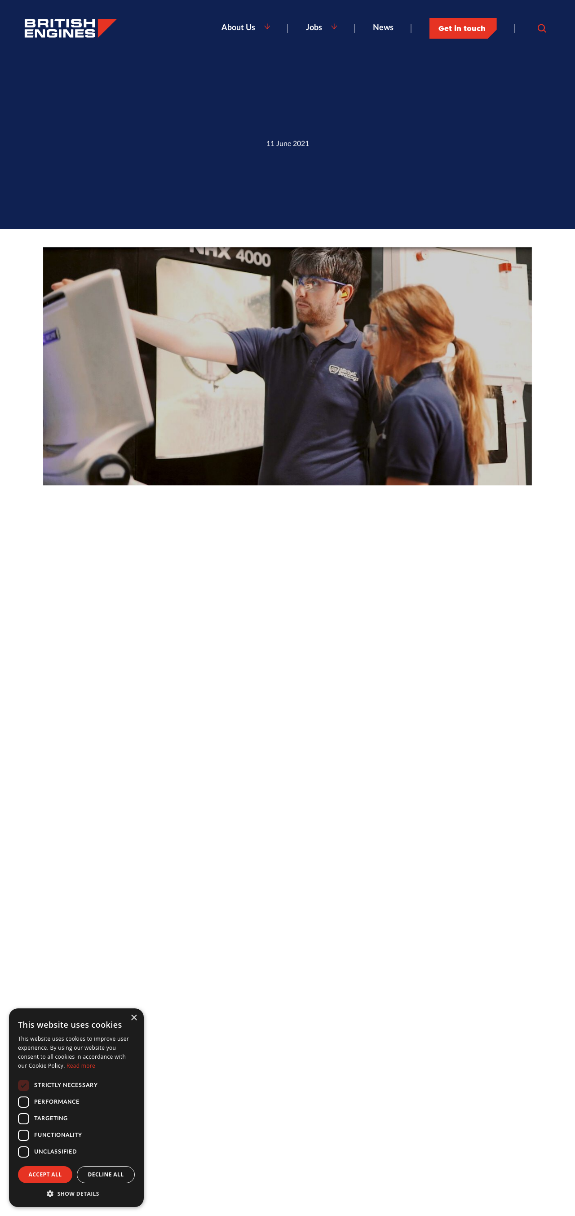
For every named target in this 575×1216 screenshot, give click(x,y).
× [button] (133, 1018)
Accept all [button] (45, 1174)
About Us (238, 28)
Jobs (314, 28)
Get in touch (462, 28)
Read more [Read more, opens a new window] (80, 1066)
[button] (76, 1193)
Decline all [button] (106, 1174)
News (383, 28)
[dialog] (76, 1107)
